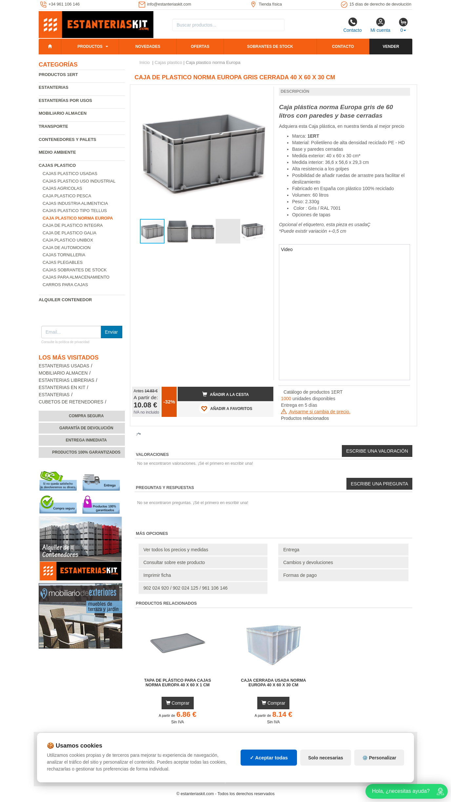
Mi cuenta (380, 25)
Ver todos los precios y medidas (176, 549)
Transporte (53, 126)
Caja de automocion (66, 247)
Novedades (147, 46)
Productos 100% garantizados (86, 452)
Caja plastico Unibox (68, 240)
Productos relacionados (305, 418)
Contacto (352, 25)
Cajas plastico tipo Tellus (75, 210)
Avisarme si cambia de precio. (315, 411)
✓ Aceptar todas (269, 757)
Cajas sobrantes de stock (75, 269)
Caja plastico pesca (67, 195)
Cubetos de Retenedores (71, 402)
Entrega (291, 549)
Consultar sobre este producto (174, 562)
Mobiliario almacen (63, 113)
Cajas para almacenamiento (76, 277)
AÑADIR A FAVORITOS (225, 408)
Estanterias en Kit (62, 387)
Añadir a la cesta (225, 394)
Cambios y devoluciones (308, 562)
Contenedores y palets (67, 139)
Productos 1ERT (58, 74)
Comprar (177, 703)
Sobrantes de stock (270, 46)
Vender (391, 46)
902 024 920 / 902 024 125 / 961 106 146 (186, 588)
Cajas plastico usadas (70, 173)
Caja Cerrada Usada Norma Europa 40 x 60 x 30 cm (273, 682)
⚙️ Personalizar (379, 757)
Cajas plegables (63, 262)
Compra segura (86, 416)
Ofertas (200, 46)
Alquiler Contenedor (65, 299)
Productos (89, 46)
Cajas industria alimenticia (75, 203)
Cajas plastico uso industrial (79, 181)
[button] (262, 92)
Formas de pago (300, 575)
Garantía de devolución (86, 428)
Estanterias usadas (64, 365)
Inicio (145, 62)
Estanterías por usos (65, 100)
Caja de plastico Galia (69, 232)
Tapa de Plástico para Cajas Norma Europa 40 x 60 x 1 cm (177, 682)
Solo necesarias (325, 757)
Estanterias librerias (66, 380)
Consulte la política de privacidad (65, 342)
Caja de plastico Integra (73, 225)
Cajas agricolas (62, 188)
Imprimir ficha (157, 575)
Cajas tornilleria (64, 254)
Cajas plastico (57, 165)
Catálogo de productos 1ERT (313, 392)
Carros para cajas (65, 284)
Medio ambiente (57, 152)
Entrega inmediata (86, 440)
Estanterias (54, 87)
